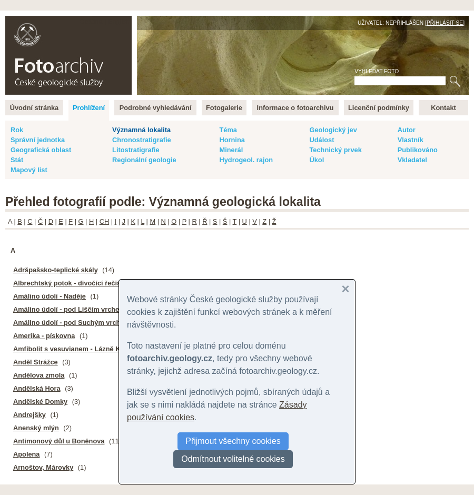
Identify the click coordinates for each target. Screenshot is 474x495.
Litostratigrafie (136, 150)
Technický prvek (335, 150)
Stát (17, 160)
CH (104, 221)
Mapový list (29, 170)
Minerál (231, 150)
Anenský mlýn (36, 428)
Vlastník (410, 140)
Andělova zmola (38, 375)
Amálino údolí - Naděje (49, 296)
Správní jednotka (38, 140)
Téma (227, 130)
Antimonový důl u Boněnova (58, 441)
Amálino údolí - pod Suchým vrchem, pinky (82, 322)
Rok (17, 130)
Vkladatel (412, 160)
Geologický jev (333, 130)
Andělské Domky (40, 401)
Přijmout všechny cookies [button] (233, 441)
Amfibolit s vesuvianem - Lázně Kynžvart (78, 349)
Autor (407, 130)
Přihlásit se (445, 23)
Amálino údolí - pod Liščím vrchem (69, 309)
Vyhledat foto (376, 71)
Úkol (316, 160)
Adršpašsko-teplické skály (55, 270)
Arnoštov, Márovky (43, 467)
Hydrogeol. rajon (246, 160)
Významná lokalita (141, 130)
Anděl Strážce (35, 362)
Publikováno (418, 150)
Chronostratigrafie (141, 140)
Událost (321, 140)
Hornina (231, 140)
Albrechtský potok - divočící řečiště (70, 283)
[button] (345, 289)
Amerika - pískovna (44, 336)
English (119, 21)
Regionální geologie (144, 160)
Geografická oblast (41, 150)
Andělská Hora (37, 388)
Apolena (26, 454)
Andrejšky (29, 415)
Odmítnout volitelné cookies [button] (233, 458)
